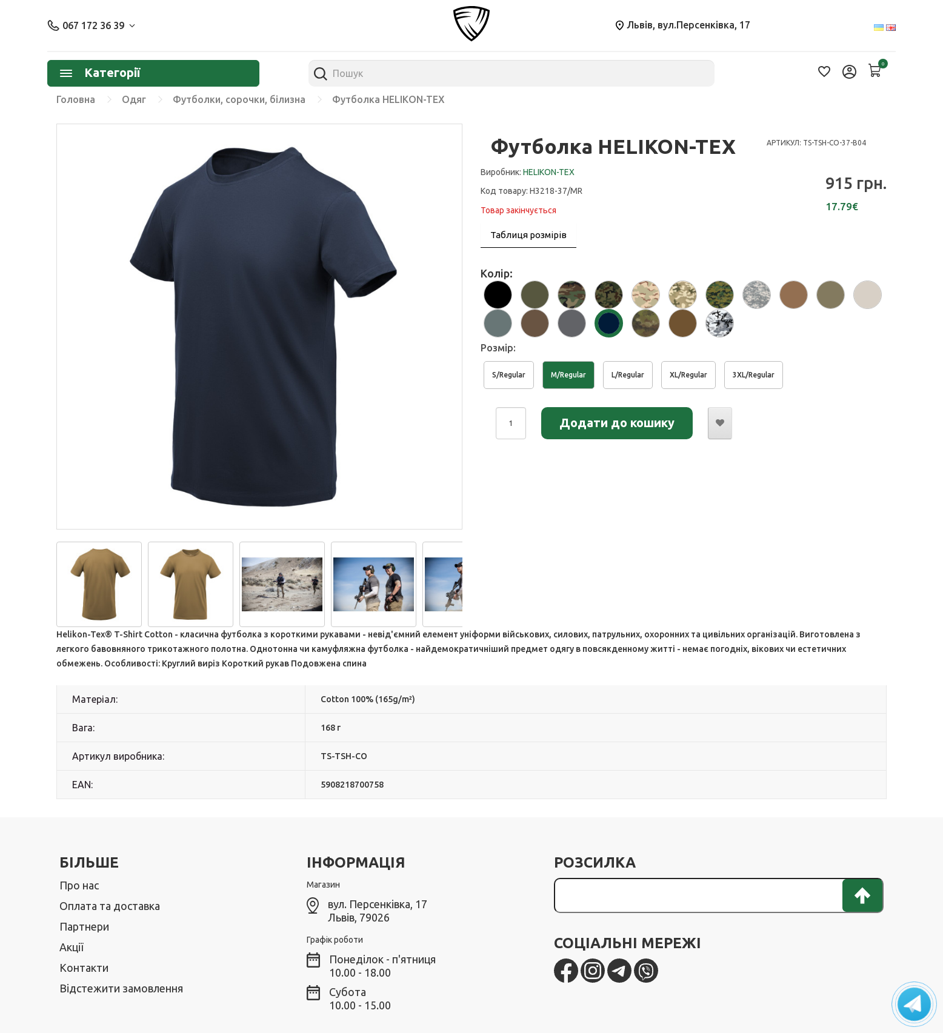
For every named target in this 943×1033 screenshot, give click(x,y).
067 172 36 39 (91, 25)
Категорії (100, 72)
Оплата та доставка (109, 906)
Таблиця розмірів (528, 235)
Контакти (83, 968)
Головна (75, 99)
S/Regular (508, 375)
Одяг (134, 99)
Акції (71, 947)
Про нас (79, 885)
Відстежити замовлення (121, 988)
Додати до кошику (617, 423)
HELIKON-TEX (549, 172)
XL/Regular (688, 375)
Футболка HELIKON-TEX (388, 99)
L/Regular (627, 375)
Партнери (84, 926)
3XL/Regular (754, 375)
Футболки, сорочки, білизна (239, 99)
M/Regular (568, 375)
